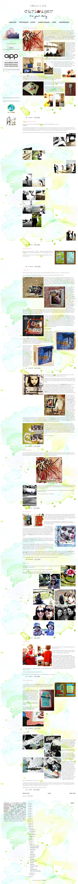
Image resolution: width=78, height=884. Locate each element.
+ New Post (25, 125)
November (32, 831)
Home (49, 793)
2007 (30, 828)
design (16, 813)
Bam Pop (48, 429)
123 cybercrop (61, 315)
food (23, 811)
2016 (30, 813)
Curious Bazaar (9, 813)
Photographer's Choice (29, 122)
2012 (30, 819)
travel (21, 808)
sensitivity (10, 821)
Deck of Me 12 (27, 249)
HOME (54, 22)
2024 (30, 804)
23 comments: (30, 266)
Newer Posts (26, 793)
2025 (30, 803)
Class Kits (26, 732)
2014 (30, 816)
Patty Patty (32, 864)
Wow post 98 (27, 450)
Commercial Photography (20, 815)
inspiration (7, 815)
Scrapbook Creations (34, 865)
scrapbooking (20, 806)
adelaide (23, 819)
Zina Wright (45, 420)
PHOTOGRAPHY (24, 22)
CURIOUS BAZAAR (44, 22)
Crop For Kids (54, 33)
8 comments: (30, 446)
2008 (30, 826)
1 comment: (30, 508)
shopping (19, 809)
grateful (12, 809)
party (24, 817)
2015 (30, 814)
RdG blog (31, 534)
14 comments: (30, 559)
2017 (30, 811)
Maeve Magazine (11, 816)
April (31, 842)
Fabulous (31, 867)
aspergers (6, 809)
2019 (30, 808)
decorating (11, 814)
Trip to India (66, 430)
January (32, 874)
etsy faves (17, 816)
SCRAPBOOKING (64, 22)
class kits (72, 742)
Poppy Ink (46, 391)
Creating (25, 372)
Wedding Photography (15, 811)
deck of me (32, 690)
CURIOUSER (12, 22)
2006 (30, 876)
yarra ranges (11, 819)
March (31, 844)
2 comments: (30, 117)
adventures (22, 813)
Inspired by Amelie (33, 869)
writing (20, 814)
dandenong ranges (7, 818)
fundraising (5, 819)
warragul (21, 821)
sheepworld (38, 684)
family (18, 807)
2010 (30, 823)
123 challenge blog (69, 551)
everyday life (19, 804)
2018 (30, 809)
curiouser (6, 803)
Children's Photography (9, 806)
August (31, 836)
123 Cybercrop (53, 418)
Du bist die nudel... (28, 680)
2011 (30, 821)
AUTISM (32, 22)
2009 (30, 824)
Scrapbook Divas (63, 384)
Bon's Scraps (25, 552)
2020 (30, 806)
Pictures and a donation (30, 28)
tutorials (23, 818)
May (31, 841)
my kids (16, 803)
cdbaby (70, 402)
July (31, 837)
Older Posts (72, 793)
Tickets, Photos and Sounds (35, 870)
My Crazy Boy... (27, 512)
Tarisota (32, 539)
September (32, 834)
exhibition (21, 816)
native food (13, 817)
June (31, 839)
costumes (5, 814)
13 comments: (30, 368)
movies (8, 817)
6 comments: (30, 244)
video (16, 814)
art (13, 807)
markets (5, 816)
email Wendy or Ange (51, 36)
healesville (6, 821)
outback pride (19, 817)
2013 (30, 818)
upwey (17, 821)
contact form (61, 553)
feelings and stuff (14, 818)
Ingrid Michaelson (70, 399)
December (32, 829)
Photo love (26, 563)
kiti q (28, 708)
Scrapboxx (68, 420)
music (20, 818)
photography (6, 807)
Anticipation (26, 642)
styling (14, 821)
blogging (24, 814)
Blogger (44, 880)
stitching (12, 815)
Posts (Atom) (30, 795)
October (32, 832)
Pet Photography (18, 819)
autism (14, 808)
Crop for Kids (32, 544)
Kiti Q (71, 33)
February (32, 873)
